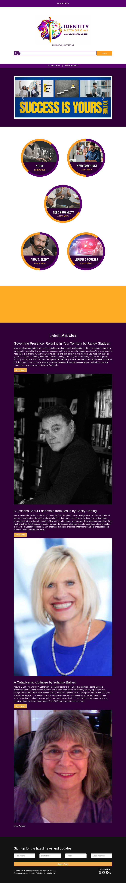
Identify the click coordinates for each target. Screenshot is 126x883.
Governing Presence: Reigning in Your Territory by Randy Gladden (62, 343)
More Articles (20, 826)
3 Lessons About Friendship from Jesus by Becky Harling (55, 511)
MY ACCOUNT (54, 66)
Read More (20, 370)
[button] (22, 97)
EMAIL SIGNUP (71, 66)
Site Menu (63, 3)
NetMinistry (50, 873)
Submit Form (62, 864)
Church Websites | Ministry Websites (29, 873)
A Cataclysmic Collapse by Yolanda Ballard (45, 682)
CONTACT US (57, 45)
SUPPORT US (69, 45)
